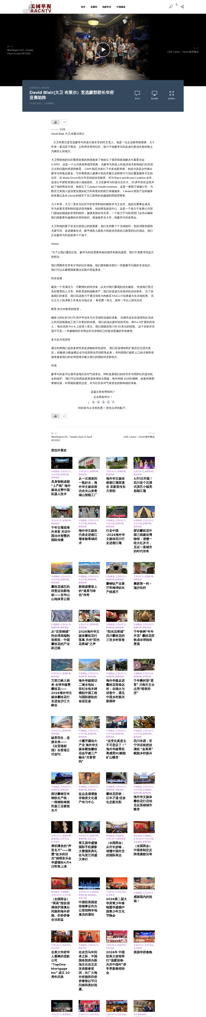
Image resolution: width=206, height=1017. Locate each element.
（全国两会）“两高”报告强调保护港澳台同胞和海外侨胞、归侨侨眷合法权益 (61, 802)
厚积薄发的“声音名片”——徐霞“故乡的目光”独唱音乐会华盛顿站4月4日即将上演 (61, 762)
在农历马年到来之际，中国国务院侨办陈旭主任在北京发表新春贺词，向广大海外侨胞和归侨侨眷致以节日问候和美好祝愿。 (89, 844)
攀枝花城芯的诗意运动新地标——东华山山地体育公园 (61, 566)
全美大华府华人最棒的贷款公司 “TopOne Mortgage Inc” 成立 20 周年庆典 (61, 841)
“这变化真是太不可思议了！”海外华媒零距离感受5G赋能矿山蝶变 (116, 683)
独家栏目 (106, 6)
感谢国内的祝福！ (142, 795)
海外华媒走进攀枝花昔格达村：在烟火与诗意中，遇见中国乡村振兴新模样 (116, 640)
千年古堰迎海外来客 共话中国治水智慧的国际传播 (61, 521)
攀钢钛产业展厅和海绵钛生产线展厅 (116, 561)
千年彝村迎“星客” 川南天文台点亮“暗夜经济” (144, 638)
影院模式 (171, 95)
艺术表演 (55, 755)
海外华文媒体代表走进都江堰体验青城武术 (89, 522)
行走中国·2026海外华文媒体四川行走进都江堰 (116, 524)
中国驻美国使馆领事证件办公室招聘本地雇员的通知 (89, 804)
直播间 (93, 6)
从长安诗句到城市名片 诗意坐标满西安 (89, 926)
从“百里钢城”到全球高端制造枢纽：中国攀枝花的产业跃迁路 (61, 603)
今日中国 (55, 474)
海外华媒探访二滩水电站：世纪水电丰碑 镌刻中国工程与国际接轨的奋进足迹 (89, 640)
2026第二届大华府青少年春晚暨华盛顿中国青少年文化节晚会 (116, 801)
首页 (83, 6)
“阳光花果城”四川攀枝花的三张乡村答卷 (116, 601)
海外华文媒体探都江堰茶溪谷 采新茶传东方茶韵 (116, 481)
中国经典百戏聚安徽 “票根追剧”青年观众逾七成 (61, 927)
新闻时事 (64, 474)
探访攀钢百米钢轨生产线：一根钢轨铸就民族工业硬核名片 (61, 721)
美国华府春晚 (140, 837)
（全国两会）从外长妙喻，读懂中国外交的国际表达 (116, 758)
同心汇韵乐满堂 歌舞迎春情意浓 (116, 883)
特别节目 (66, 831)
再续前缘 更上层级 (114, 924)
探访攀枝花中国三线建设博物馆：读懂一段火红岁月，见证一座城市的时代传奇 (144, 525)
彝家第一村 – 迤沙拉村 (144, 560)
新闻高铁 (55, 478)
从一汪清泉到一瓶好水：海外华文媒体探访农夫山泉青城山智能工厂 (89, 482)
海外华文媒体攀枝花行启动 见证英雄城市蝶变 (144, 723)
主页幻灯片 (35, 87)
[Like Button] (55, 122)
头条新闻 (147, 715)
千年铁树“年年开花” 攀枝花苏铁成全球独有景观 (144, 603)
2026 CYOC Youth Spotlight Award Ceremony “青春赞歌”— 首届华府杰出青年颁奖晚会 (61, 888)
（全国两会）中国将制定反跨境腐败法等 (144, 760)
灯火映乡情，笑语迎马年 (89, 883)
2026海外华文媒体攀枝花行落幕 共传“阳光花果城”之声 (89, 603)
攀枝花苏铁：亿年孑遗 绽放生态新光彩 (116, 719)
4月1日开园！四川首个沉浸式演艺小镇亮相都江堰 (144, 481)
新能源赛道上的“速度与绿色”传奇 (88, 564)
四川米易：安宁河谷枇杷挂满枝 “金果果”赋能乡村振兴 (144, 682)
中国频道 (120, 6)
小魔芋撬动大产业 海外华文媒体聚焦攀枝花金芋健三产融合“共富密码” (89, 683)
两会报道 (110, 749)
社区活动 (45, 87)
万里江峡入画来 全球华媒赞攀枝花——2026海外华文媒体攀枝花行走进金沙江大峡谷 (61, 640)
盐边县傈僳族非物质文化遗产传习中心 (89, 719)
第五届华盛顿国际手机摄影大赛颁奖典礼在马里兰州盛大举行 (89, 758)
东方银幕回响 (140, 876)
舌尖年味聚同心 (141, 922)
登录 (87, 952)
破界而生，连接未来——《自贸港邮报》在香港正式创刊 (61, 679)
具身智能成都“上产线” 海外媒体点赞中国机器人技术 (61, 484)
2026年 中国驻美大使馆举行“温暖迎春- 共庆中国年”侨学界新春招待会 (116, 841)
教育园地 (66, 876)
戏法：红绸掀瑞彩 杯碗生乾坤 (144, 883)
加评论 (137, 99)
